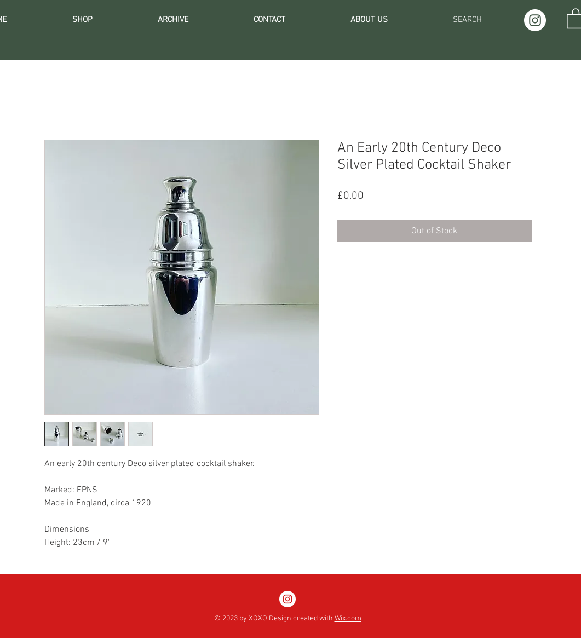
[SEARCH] (467, 19)
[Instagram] (535, 20)
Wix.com (348, 618)
